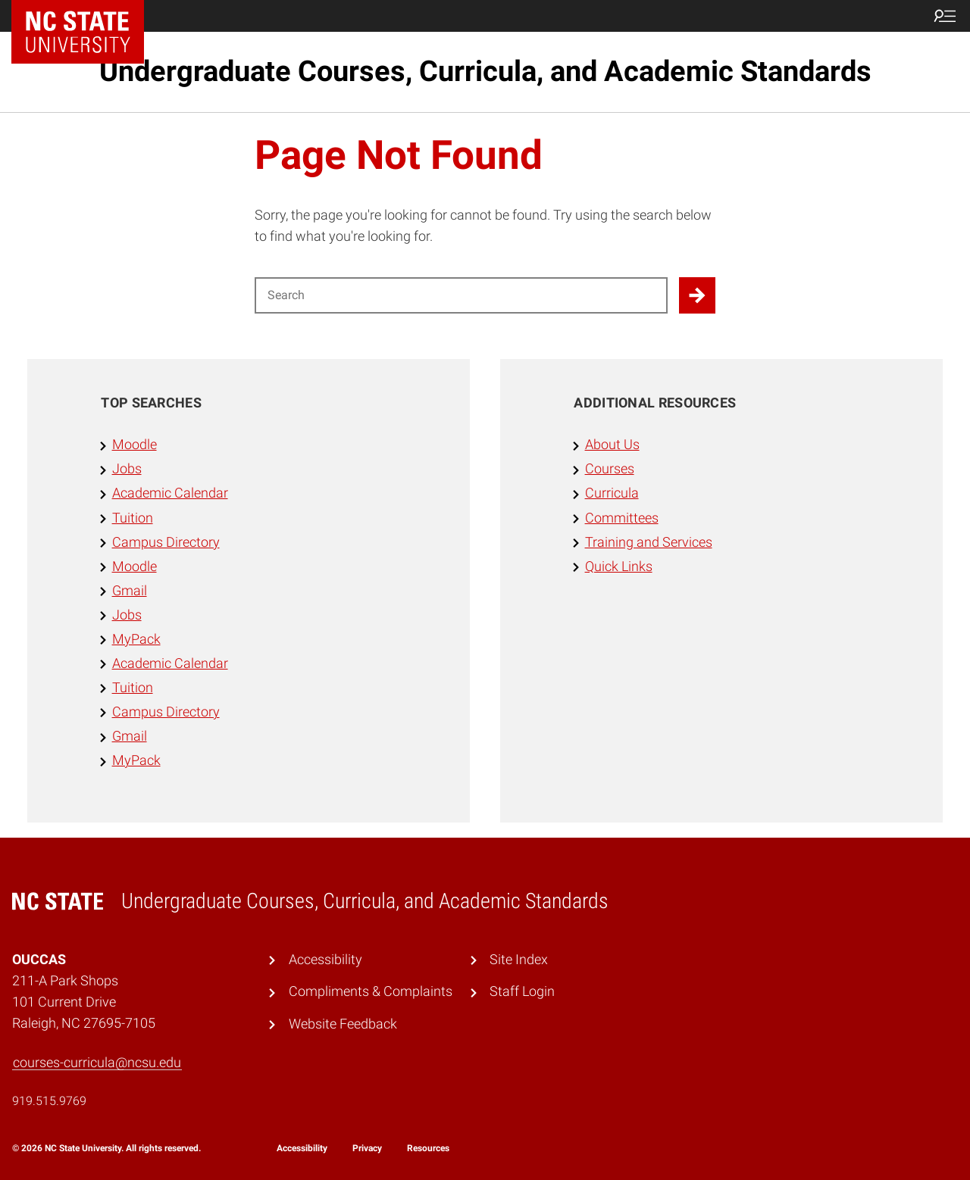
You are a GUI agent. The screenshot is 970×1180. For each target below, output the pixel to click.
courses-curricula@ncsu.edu (97, 1062)
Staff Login (522, 991)
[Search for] (461, 295)
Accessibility (325, 959)
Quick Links (618, 566)
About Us (612, 444)
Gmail (129, 590)
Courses (609, 468)
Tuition (132, 518)
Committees (622, 518)
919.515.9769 (49, 1101)
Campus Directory (166, 542)
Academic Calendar (170, 493)
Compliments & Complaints (370, 991)
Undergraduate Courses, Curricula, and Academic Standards (485, 71)
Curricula (612, 493)
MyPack (136, 639)
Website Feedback (343, 1024)
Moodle (134, 444)
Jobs (127, 468)
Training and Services (648, 542)
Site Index (519, 959)
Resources (428, 1148)
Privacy (367, 1148)
